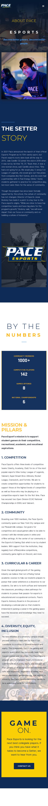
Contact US (24, 766)
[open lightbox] (24, 76)
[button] (43, 6)
